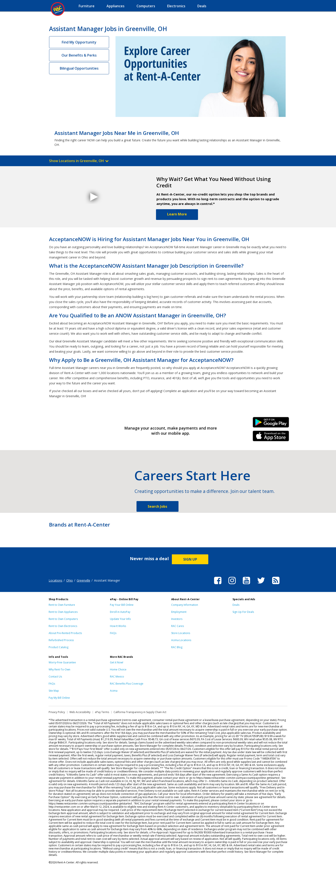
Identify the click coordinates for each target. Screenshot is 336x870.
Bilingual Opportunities (79, 68)
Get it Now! (116, 662)
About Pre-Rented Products (65, 633)
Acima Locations (181, 640)
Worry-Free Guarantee (62, 662)
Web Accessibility (79, 712)
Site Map (54, 690)
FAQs (113, 633)
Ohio (69, 580)
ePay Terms (102, 712)
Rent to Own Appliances (63, 612)
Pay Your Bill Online (122, 605)
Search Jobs (157, 506)
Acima (113, 690)
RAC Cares (177, 626)
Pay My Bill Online (59, 698)
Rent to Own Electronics (63, 626)
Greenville (83, 580)
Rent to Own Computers (63, 619)
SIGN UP (190, 559)
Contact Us (55, 676)
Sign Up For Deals (243, 612)
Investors (176, 619)
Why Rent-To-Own (59, 669)
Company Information (184, 605)
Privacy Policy (57, 712)
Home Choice (118, 669)
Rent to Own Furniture (62, 605)
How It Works (118, 626)
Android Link (271, 423)
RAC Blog (176, 647)
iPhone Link (271, 437)
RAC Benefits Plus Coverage (126, 683)
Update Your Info (120, 619)
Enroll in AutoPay (120, 612)
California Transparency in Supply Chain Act (140, 712)
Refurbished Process (61, 640)
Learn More (177, 214)
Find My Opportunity (79, 42)
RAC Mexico (117, 676)
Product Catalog (58, 647)
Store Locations (180, 633)
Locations (55, 580)
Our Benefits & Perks (79, 55)
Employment (178, 612)
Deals (235, 605)
